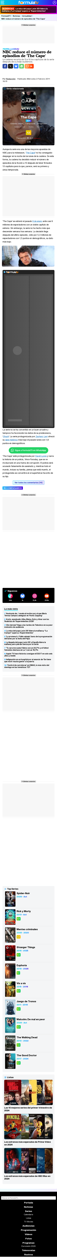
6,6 (18, 937)
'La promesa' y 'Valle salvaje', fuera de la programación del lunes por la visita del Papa (28, 637)
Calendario (28, 1214)
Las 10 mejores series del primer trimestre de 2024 (28, 1109)
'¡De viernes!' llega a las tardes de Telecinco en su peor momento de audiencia (28, 626)
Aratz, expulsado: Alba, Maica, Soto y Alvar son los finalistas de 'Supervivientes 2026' (26, 620)
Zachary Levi (42, 436)
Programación (28, 1230)
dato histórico (11, 439)
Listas (28, 1218)
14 (31, 66)
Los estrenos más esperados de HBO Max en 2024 (27, 1177)
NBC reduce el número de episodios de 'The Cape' (23, 19)
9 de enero (37, 221)
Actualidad (27, 16)
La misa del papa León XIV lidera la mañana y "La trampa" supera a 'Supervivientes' (26, 631)
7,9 (18, 1045)
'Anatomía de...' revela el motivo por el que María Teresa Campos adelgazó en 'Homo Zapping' (25, 614)
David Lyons (41, 455)
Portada (28, 1202)
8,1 (18, 973)
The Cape (28, 117)
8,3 (18, 955)
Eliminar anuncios (29, 25)
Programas (28, 1243)
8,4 (18, 919)
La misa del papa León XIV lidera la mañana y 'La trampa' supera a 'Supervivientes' (25, 9)
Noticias (16, 16)
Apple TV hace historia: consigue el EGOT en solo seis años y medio (28, 654)
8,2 (18, 1009)
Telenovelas (28, 1250)
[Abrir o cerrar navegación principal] (2, 2)
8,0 (18, 1027)
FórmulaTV (6, 16)
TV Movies (28, 1221)
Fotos (28, 1238)
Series (28, 1211)
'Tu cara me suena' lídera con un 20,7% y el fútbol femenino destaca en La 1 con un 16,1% (26, 648)
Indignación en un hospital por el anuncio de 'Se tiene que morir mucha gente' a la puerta (27, 660)
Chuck (6, 436)
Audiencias (28, 1226)
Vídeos (28, 1234)
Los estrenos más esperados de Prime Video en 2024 (27, 1143)
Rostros (28, 1254)
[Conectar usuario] (54, 2)
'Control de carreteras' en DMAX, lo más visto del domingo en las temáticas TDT (26, 666)
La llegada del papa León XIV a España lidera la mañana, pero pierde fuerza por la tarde (25, 643)
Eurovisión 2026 (28, 1246)
